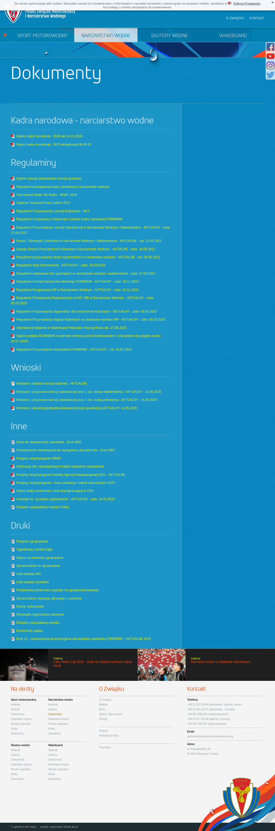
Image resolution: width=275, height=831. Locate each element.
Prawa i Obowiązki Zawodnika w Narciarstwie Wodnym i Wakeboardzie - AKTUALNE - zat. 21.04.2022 (89, 241)
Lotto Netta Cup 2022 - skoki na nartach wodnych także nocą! (69, 665)
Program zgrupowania (32, 541)
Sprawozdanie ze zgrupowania (38, 566)
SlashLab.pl (70, 826)
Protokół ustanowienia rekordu (37, 623)
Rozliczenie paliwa (29, 631)
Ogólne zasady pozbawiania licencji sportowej (48, 178)
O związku (235, 18)
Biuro (102, 709)
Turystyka (105, 747)
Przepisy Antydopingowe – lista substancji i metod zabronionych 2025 (65, 483)
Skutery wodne (169, 36)
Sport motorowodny (42, 36)
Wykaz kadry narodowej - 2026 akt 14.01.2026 (49, 136)
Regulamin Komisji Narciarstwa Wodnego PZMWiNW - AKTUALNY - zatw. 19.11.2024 (77, 281)
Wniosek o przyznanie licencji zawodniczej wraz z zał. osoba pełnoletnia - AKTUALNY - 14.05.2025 (86, 400)
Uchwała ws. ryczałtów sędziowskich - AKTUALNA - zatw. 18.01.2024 (65, 499)
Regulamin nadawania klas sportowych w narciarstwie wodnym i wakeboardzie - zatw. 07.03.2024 (85, 273)
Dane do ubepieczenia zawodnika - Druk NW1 (49, 442)
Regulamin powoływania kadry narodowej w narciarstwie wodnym (62, 187)
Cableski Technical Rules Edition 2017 (43, 203)
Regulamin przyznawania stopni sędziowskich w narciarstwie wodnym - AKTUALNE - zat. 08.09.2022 (88, 257)
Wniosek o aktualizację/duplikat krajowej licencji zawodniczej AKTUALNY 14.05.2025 (76, 408)
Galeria (15, 709)
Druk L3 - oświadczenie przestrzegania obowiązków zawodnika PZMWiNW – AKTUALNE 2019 (83, 639)
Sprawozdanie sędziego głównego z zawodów (49, 598)
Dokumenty (18, 714)
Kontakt (256, 18)
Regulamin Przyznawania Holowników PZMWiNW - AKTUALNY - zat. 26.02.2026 (74, 349)
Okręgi (103, 719)
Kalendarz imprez (21, 719)
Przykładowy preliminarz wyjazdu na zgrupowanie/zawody (57, 590)
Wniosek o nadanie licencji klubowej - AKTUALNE (51, 383)
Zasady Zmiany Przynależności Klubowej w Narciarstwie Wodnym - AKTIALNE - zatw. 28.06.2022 (85, 249)
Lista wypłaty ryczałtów (32, 582)
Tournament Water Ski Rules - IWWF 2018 (46, 195)
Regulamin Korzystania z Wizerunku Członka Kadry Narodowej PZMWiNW (69, 219)
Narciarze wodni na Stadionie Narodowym (206, 665)
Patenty (103, 730)
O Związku (105, 699)
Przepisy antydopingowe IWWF (38, 458)
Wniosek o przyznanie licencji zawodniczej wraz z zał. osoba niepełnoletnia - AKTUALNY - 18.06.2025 (88, 392)
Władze (103, 704)
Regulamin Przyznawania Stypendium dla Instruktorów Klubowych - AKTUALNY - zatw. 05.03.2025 (86, 311)
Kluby (14, 728)
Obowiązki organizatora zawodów (40, 614)
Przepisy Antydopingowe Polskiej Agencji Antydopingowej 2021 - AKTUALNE (70, 475)
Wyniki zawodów (21, 723)
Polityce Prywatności (246, 3)
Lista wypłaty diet (28, 574)
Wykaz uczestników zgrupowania (39, 558)
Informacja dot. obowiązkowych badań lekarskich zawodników (60, 466)
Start (5, 35)
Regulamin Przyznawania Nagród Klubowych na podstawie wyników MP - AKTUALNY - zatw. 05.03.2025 (90, 319)
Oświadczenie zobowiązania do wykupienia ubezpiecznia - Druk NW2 (65, 450)
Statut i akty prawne (111, 714)
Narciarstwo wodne (106, 36)
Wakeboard (233, 36)
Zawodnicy (17, 733)
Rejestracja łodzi (109, 735)
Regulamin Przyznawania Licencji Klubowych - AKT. (53, 211)
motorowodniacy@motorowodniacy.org (210, 736)
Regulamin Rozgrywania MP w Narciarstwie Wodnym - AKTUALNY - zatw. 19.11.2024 (77, 290)
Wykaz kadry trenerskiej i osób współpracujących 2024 (55, 491)
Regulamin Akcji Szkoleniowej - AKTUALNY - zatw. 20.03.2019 (60, 265)
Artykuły (16, 704)
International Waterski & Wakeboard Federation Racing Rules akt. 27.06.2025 (71, 328)
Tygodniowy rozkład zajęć (34, 549)
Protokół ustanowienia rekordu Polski (42, 507)
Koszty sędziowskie (30, 606)
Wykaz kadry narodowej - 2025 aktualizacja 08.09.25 (53, 144)
